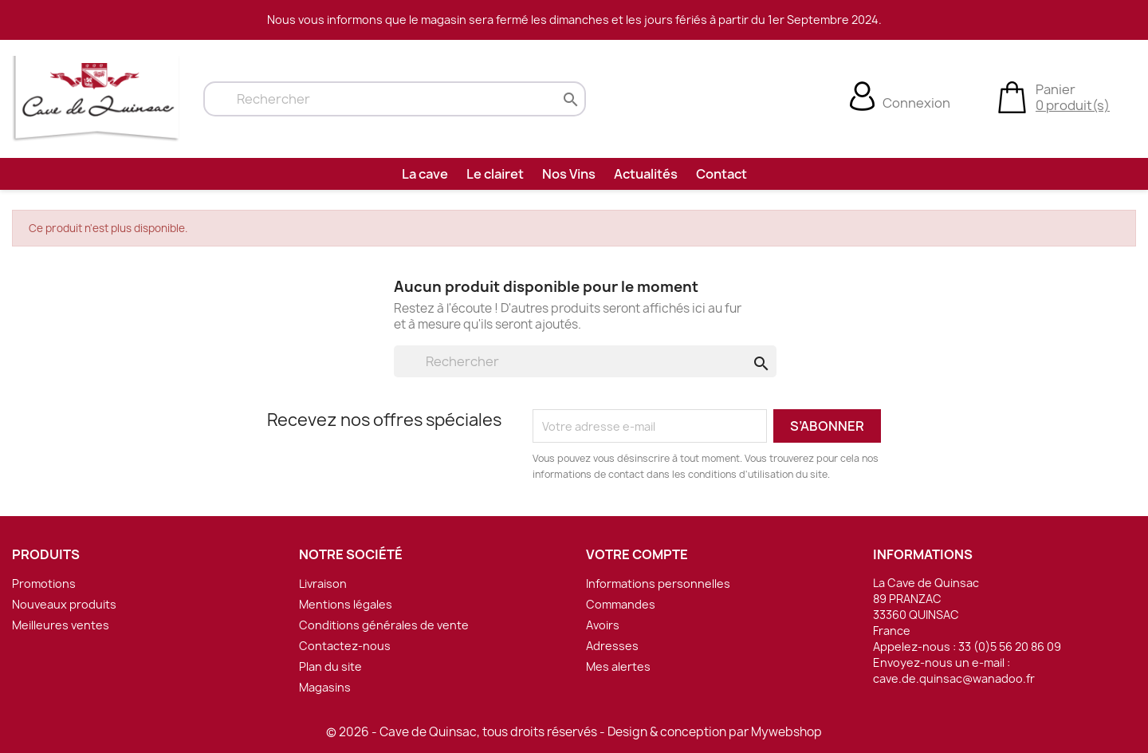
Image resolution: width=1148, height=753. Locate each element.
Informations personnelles (658, 583)
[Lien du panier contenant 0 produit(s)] (1012, 95)
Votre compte (637, 554)
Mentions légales (345, 604)
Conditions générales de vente (384, 625)
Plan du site (330, 666)
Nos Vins (569, 174)
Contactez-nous (345, 645)
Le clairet (495, 174)
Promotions (44, 583)
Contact (721, 174)
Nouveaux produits (64, 604)
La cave (425, 174)
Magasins (325, 687)
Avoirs (602, 625)
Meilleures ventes (60, 625)
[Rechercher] (394, 98)
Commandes (620, 604)
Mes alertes (618, 666)
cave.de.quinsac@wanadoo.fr (954, 678)
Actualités (646, 174)
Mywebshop (786, 731)
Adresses (612, 645)
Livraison (323, 583)
